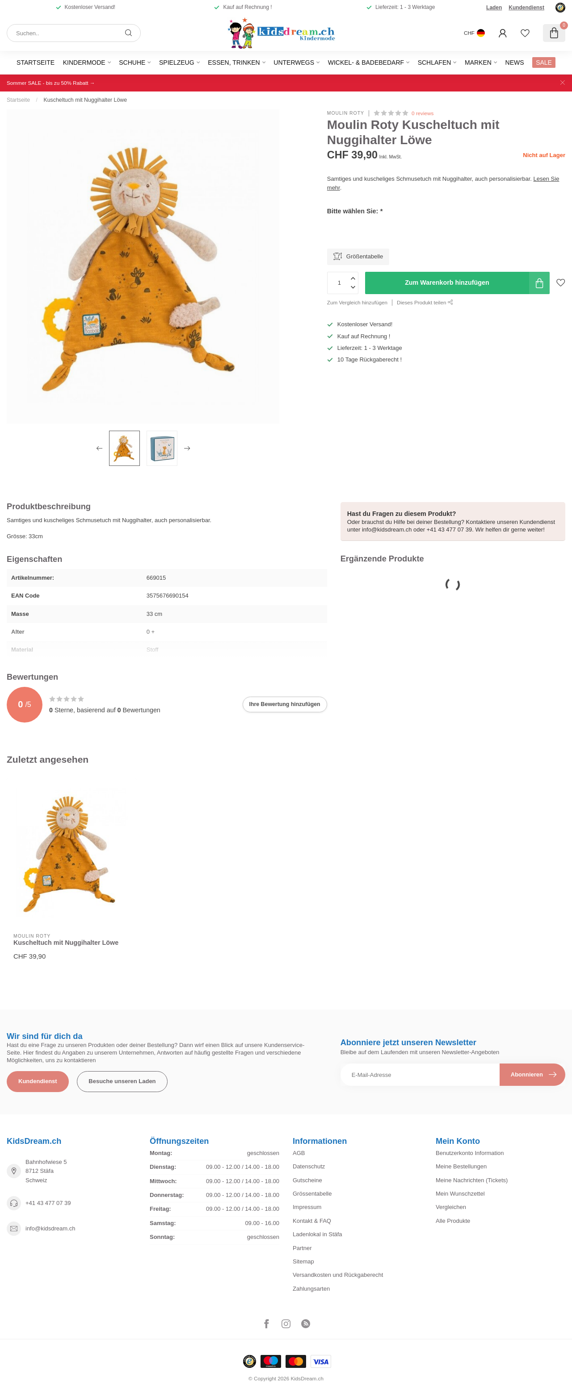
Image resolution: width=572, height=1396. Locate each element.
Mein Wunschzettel (460, 1193)
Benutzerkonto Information (470, 1153)
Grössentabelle (312, 1193)
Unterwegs (293, 62)
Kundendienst (526, 7)
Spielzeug (176, 62)
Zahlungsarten (311, 1288)
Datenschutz (309, 1166)
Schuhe (132, 62)
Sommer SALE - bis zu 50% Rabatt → (51, 83)
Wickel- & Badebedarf (366, 62)
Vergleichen (451, 1207)
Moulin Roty (345, 113)
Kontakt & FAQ (312, 1220)
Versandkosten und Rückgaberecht (338, 1274)
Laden (494, 7)
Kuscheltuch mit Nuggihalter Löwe (85, 100)
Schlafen (434, 62)
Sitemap (303, 1261)
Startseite (36, 62)
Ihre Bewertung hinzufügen (284, 704)
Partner (302, 1248)
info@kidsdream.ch (50, 1228)
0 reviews (422, 113)
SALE (544, 62)
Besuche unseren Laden (122, 1081)
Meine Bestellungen (461, 1166)
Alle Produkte (453, 1220)
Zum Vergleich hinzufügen (357, 302)
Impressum (307, 1207)
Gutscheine (307, 1180)
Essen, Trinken (234, 62)
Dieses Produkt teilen (425, 302)
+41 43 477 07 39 (48, 1203)
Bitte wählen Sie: (355, 211)
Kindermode (84, 62)
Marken (478, 62)
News (514, 62)
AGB (299, 1153)
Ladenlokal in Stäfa (317, 1234)
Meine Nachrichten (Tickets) (472, 1180)
